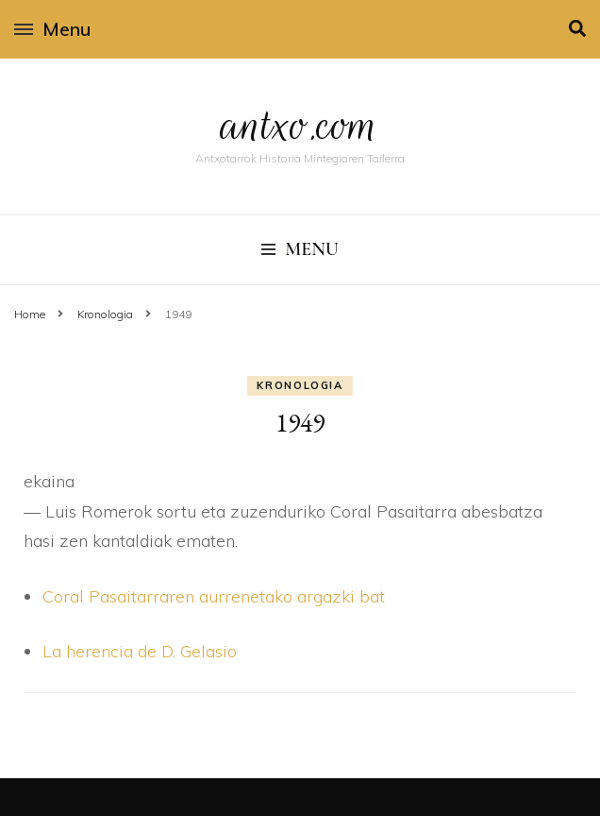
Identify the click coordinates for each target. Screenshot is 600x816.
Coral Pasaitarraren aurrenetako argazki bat (213, 596)
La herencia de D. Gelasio (139, 651)
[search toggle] (577, 29)
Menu (52, 29)
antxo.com (300, 125)
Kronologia (300, 385)
